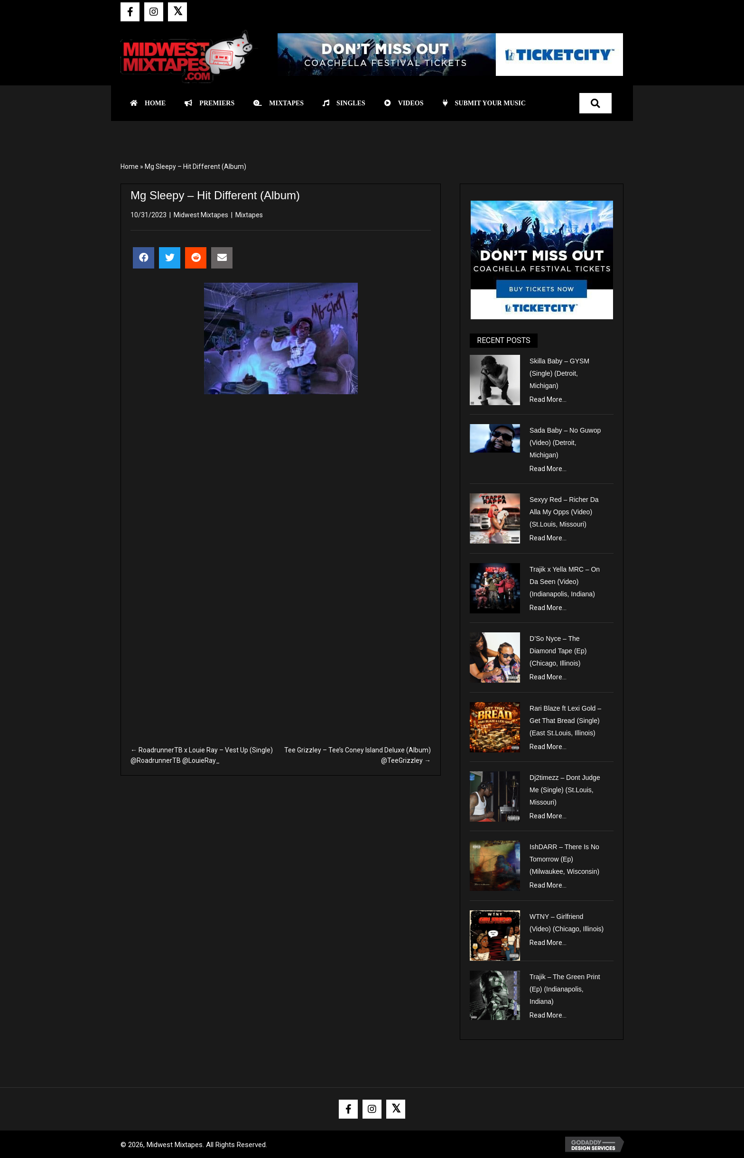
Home (130, 166)
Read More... (548, 399)
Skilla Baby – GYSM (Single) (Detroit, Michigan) (559, 373)
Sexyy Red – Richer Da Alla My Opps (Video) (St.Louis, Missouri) (564, 512)
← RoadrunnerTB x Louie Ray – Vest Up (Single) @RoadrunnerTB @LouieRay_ (201, 755)
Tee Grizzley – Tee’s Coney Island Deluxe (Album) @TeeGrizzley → (357, 755)
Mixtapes (249, 215)
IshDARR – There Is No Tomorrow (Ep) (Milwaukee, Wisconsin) (564, 859)
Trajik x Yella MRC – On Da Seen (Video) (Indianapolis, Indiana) (565, 581)
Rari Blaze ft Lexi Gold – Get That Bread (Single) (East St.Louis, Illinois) (565, 720)
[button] (130, 11)
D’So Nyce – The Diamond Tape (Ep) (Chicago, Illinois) (558, 651)
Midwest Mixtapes (201, 215)
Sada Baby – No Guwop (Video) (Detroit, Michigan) (565, 442)
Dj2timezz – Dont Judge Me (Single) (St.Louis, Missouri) (565, 790)
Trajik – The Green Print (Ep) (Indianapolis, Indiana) (565, 989)
